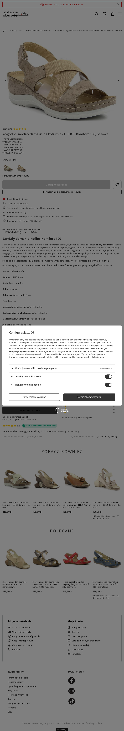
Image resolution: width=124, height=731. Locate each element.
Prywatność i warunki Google (93, 348)
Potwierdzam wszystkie (89, 396)
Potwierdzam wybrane (34, 396)
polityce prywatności (96, 345)
